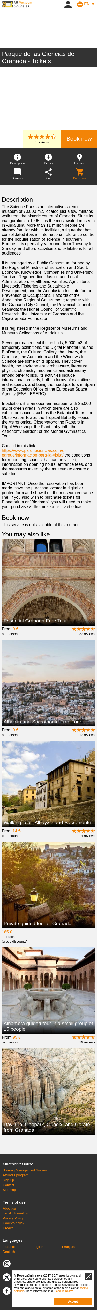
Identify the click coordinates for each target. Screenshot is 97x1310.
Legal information (15, 1213)
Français (68, 1247)
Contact (8, 1185)
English (37, 1247)
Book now (79, 139)
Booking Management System (25, 1170)
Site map (9, 1190)
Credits (8, 1228)
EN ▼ (86, 4)
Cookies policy (13, 1223)
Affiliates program (15, 1175)
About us (9, 1208)
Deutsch (9, 1252)
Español (9, 1247)
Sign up (8, 1180)
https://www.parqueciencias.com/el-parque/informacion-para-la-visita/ (34, 452)
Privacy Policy (13, 1218)
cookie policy (64, 1290)
